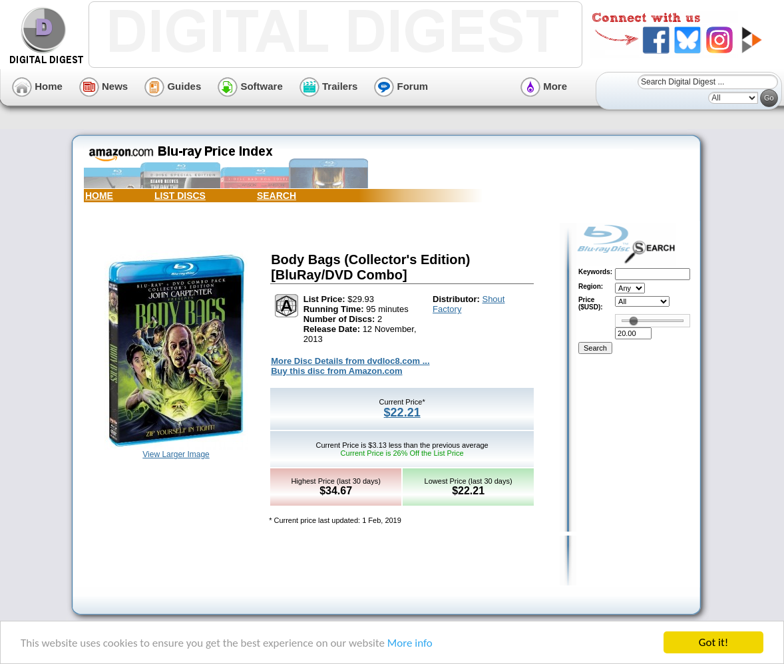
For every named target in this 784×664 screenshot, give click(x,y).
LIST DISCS (180, 195)
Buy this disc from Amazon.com (336, 371)
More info (410, 643)
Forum (401, 86)
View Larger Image (176, 454)
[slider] (633, 320)
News (103, 86)
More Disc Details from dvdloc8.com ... (350, 361)
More (543, 86)
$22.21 (402, 412)
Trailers (328, 86)
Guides (172, 86)
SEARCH (276, 195)
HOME (99, 195)
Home (37, 86)
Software (250, 86)
